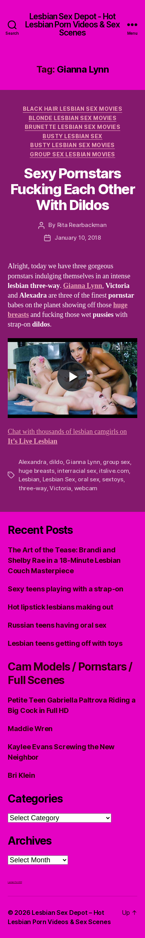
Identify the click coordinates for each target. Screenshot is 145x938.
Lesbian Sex (59, 479)
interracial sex (76, 470)
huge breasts (37, 470)
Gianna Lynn (82, 285)
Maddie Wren (30, 729)
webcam (85, 488)
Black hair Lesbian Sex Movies (73, 108)
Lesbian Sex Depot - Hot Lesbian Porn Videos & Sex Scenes (72, 24)
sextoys (112, 479)
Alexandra (32, 462)
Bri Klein (21, 775)
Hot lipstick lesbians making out (60, 607)
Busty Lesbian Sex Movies (72, 145)
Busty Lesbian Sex (72, 136)
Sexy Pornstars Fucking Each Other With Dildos (72, 189)
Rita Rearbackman (82, 225)
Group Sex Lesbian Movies (72, 154)
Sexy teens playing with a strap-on (65, 589)
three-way (33, 488)
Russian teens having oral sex (57, 625)
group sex (116, 462)
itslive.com (114, 470)
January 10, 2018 (78, 237)
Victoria (60, 488)
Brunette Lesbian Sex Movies (73, 127)
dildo (56, 462)
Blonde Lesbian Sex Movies (73, 118)
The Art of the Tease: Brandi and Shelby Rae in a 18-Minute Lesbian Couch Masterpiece (64, 560)
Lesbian (29, 479)
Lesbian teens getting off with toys (65, 643)
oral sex (88, 479)
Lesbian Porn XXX (15, 882)
